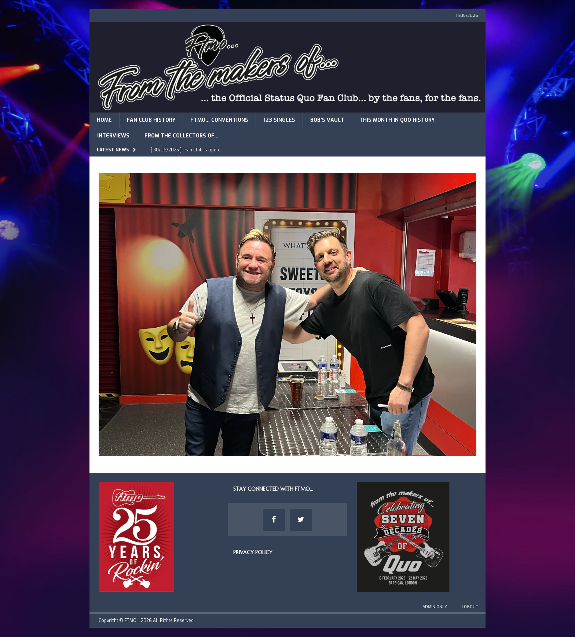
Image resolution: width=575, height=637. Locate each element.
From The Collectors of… (181, 135)
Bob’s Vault (327, 120)
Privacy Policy (252, 552)
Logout (470, 607)
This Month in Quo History (397, 120)
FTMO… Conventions (219, 120)
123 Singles (279, 120)
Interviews (113, 135)
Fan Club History (151, 120)
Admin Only (434, 607)
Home (104, 120)
